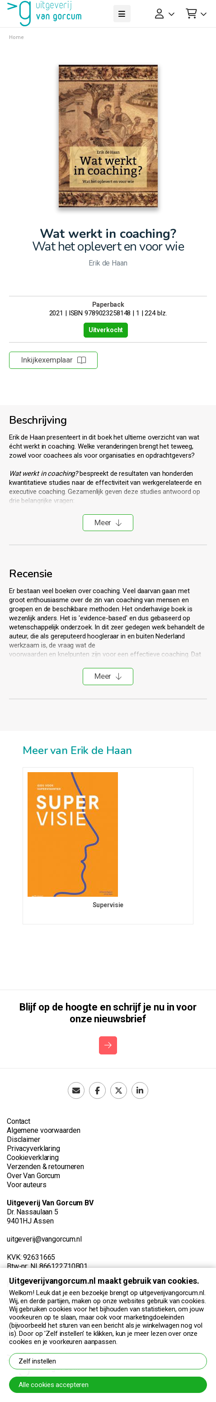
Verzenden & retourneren (45, 1166)
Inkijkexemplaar (53, 359)
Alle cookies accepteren (54, 1385)
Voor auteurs (26, 1184)
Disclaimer (23, 1139)
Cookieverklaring (33, 1157)
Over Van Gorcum (33, 1175)
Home (16, 37)
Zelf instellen (37, 1361)
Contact (18, 1121)
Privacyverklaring (33, 1148)
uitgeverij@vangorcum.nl (44, 1239)
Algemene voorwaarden (43, 1130)
